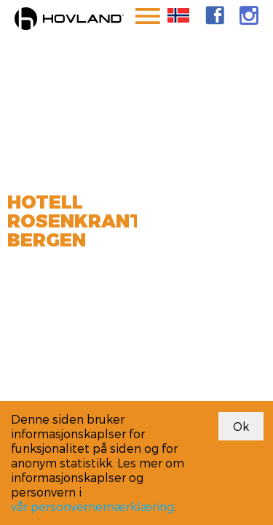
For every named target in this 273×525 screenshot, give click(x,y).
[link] (215, 15)
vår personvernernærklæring (92, 506)
